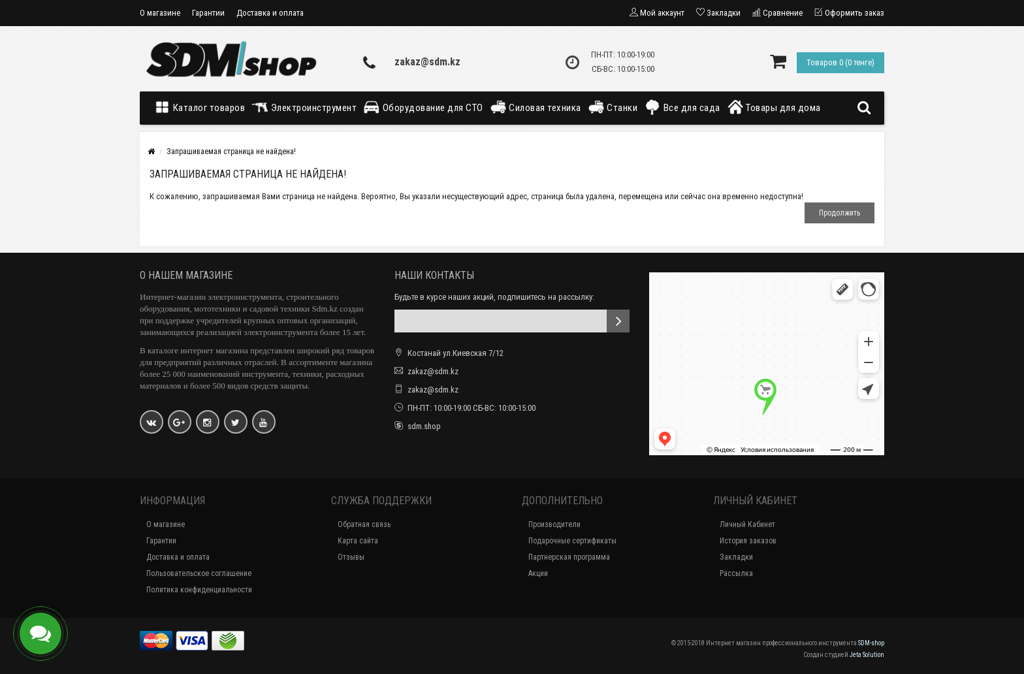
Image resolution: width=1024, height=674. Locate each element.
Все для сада (682, 107)
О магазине (160, 13)
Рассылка (736, 573)
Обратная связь (364, 524)
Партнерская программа (569, 557)
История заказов (748, 540)
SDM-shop (871, 643)
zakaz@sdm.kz (427, 62)
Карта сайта (358, 540)
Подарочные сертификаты (572, 540)
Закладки (736, 557)
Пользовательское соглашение (198, 573)
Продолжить (839, 212)
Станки (613, 107)
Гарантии (208, 13)
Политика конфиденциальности (199, 589)
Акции (538, 573)
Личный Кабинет (747, 524)
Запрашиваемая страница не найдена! (231, 151)
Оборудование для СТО (423, 107)
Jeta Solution (867, 654)
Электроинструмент (304, 107)
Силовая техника (535, 107)
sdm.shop (424, 426)
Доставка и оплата (270, 13)
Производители (554, 524)
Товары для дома (774, 107)
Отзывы (351, 557)
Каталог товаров (202, 107)
